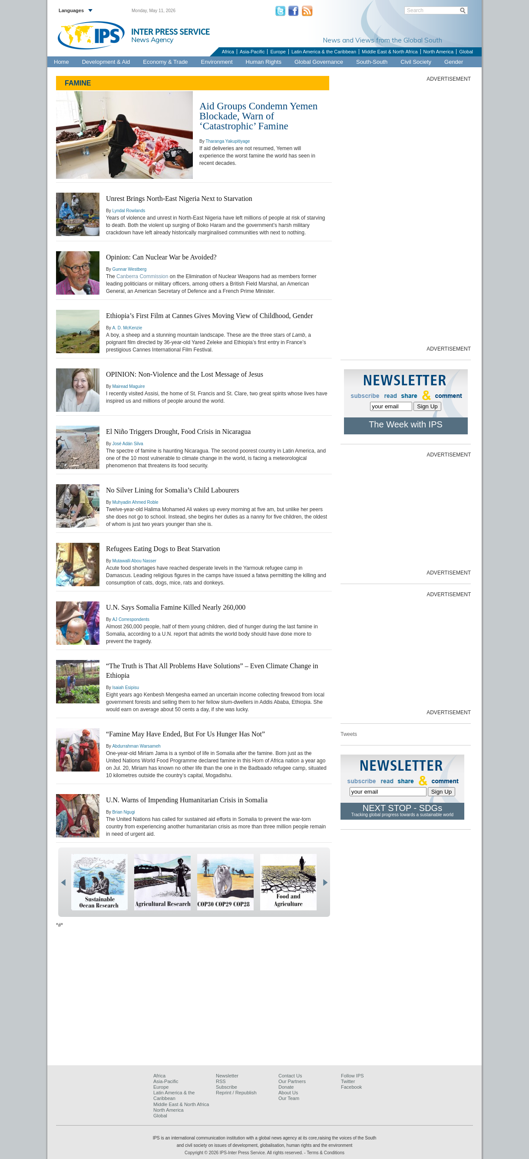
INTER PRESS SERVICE (170, 31)
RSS (221, 1081)
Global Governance (318, 62)
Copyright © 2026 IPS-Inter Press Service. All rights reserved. (244, 1152)
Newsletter (227, 1075)
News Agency (152, 39)
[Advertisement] (406, 213)
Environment (217, 62)
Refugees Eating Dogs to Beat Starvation (163, 548)
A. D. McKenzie (127, 327)
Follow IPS (352, 1075)
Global (466, 51)
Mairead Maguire (128, 386)
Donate (286, 1087)
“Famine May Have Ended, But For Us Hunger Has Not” (185, 734)
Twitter (348, 1081)
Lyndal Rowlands (128, 210)
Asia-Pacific (252, 51)
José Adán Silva (127, 443)
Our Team (288, 1098)
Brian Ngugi (123, 812)
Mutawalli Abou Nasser (134, 560)
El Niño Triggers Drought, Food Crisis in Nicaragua (178, 431)
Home (61, 62)
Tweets (349, 734)
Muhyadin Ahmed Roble (135, 502)
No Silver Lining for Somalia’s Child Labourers (172, 490)
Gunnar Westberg (129, 269)
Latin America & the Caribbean (323, 51)
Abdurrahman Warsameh (136, 746)
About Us (288, 1092)
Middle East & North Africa (389, 51)
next (325, 882)
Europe (277, 51)
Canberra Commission (142, 276)
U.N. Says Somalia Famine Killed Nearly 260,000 (175, 607)
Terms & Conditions (325, 1152)
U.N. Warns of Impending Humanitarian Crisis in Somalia (187, 800)
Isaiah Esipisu (125, 687)
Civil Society (415, 62)
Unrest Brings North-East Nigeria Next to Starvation (179, 198)
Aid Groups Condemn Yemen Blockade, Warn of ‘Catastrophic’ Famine (258, 116)
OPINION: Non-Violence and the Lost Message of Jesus (184, 374)
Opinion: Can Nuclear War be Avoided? (161, 257)
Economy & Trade (165, 62)
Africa (228, 51)
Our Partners (292, 1081)
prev (63, 882)
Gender (453, 62)
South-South (371, 62)
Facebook (351, 1087)
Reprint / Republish (236, 1092)
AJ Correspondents (130, 619)
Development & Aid (106, 62)
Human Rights (263, 62)
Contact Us (290, 1075)
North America (438, 51)
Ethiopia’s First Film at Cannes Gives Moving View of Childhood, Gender (209, 315)
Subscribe (226, 1087)
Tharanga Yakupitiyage (227, 141)
